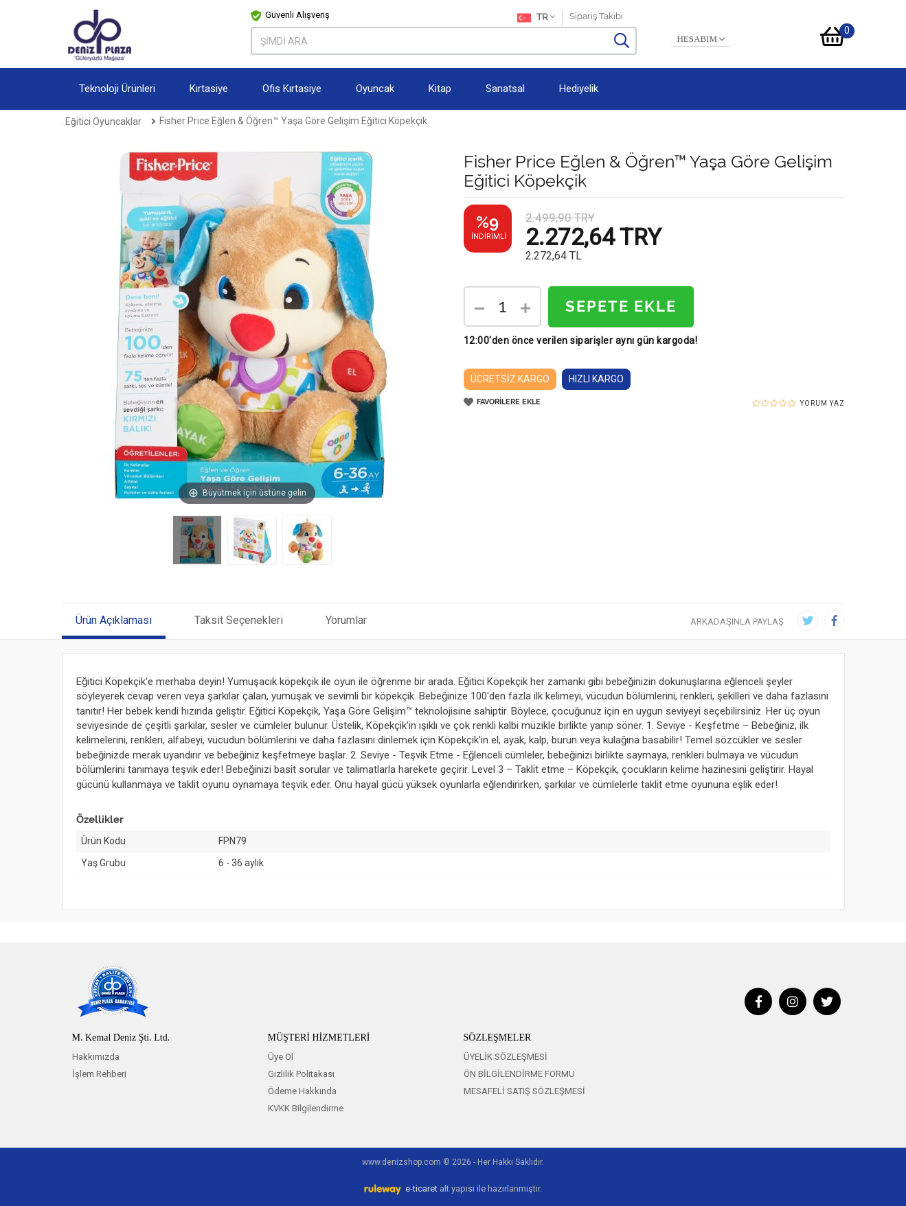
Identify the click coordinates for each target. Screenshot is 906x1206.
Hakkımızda (96, 1057)
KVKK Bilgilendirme (305, 1108)
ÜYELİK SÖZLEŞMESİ (505, 1057)
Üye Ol (280, 1057)
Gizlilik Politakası (301, 1074)
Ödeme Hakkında (302, 1091)
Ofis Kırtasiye (291, 88)
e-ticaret (421, 1188)
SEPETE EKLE (621, 306)
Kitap (440, 88)
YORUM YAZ (822, 403)
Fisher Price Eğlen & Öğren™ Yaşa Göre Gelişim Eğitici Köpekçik (509, 120)
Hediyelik (578, 88)
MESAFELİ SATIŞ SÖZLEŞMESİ (524, 1091)
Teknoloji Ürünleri (117, 88)
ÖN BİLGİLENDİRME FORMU (519, 1074)
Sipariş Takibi (596, 16)
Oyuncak (375, 88)
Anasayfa (83, 120)
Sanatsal (505, 88)
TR (536, 18)
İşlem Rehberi (99, 1074)
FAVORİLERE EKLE (502, 402)
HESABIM (701, 39)
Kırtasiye (209, 88)
